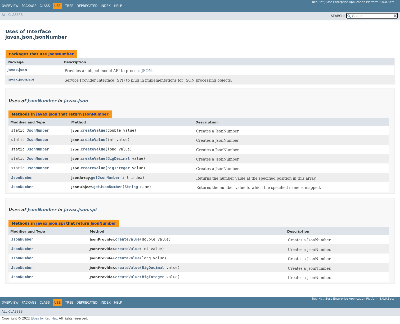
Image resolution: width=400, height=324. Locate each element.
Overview (10, 6)
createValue (93, 130)
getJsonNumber (105, 177)
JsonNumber (61, 54)
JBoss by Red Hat (44, 318)
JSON (146, 71)
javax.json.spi (20, 79)
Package (29, 6)
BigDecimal (118, 158)
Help (118, 6)
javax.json (17, 70)
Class (44, 6)
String (131, 187)
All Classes (12, 15)
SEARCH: (338, 16)
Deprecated (87, 6)
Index (106, 6)
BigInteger (118, 168)
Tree (69, 6)
